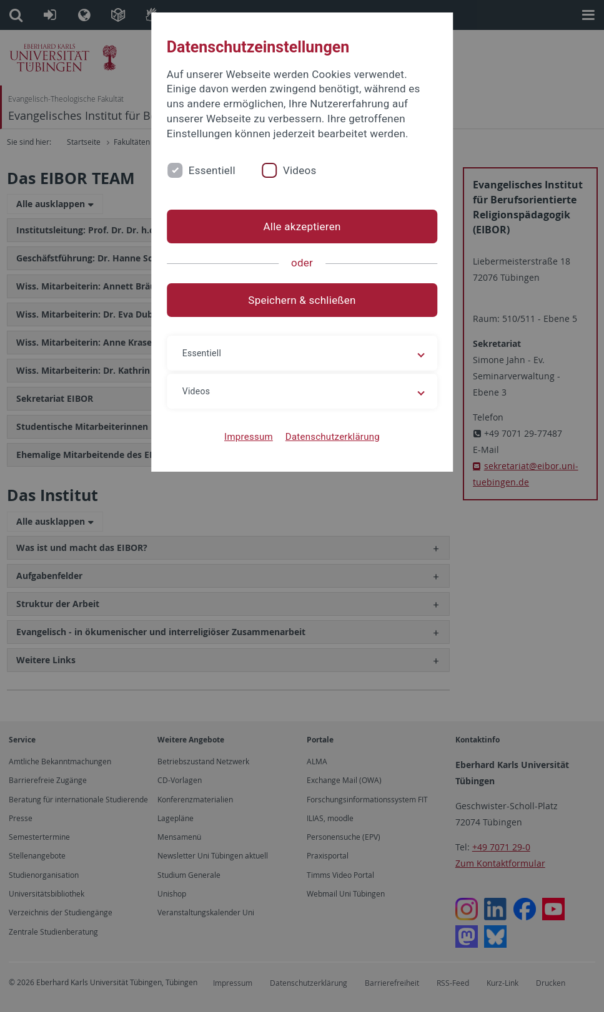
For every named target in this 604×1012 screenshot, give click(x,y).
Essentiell (212, 170)
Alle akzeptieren (301, 226)
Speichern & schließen (301, 300)
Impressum (248, 436)
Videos (300, 170)
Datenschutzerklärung (332, 436)
